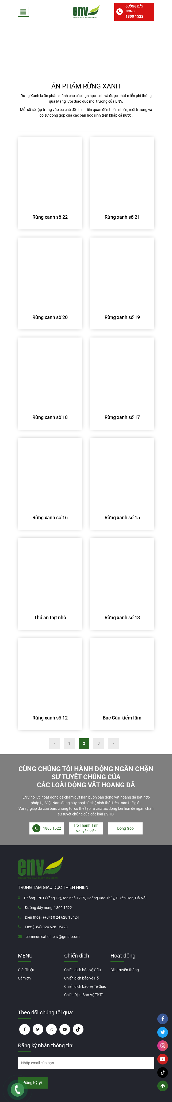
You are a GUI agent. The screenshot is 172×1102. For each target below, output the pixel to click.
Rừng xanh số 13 (122, 617)
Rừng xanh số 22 (50, 217)
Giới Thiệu (26, 970)
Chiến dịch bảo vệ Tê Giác (85, 986)
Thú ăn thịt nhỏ (50, 617)
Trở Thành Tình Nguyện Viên (86, 828)
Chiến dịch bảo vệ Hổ (81, 978)
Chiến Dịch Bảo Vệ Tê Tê (83, 995)
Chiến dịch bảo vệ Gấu (82, 970)
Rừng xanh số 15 (122, 517)
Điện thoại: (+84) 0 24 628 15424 (52, 917)
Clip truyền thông (124, 970)
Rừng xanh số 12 (50, 718)
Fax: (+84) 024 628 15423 (46, 927)
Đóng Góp (125, 828)
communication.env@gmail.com (52, 936)
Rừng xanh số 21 (122, 217)
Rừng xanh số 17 (122, 417)
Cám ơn (24, 978)
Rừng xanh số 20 (50, 317)
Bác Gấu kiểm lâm (122, 718)
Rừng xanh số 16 (50, 517)
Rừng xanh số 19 (122, 317)
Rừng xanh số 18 (50, 417)
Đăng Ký (33, 1083)
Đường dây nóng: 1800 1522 (48, 908)
